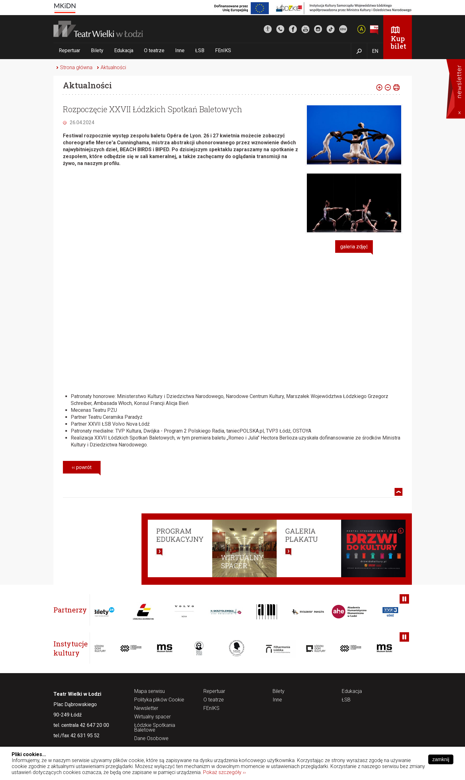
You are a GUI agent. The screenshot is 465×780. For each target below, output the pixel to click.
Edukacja (123, 50)
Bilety (97, 50)
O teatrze (154, 50)
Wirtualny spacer (152, 717)
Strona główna (76, 67)
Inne (180, 50)
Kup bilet (398, 42)
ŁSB (199, 50)
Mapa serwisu (149, 691)
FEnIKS (223, 50)
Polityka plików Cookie (159, 700)
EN (375, 51)
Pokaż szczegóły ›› (224, 772)
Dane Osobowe (151, 738)
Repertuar (69, 50)
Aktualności (113, 67)
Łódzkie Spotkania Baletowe (154, 728)
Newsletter (146, 708)
